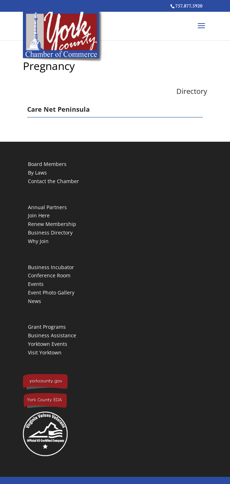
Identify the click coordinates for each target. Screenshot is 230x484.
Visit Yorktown (45, 352)
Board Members (47, 164)
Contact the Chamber (53, 181)
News (34, 301)
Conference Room (49, 275)
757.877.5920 (188, 6)
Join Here (39, 215)
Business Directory (50, 232)
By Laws (37, 172)
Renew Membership (52, 224)
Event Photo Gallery (51, 292)
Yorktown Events (47, 344)
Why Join (38, 241)
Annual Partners (47, 207)
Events (36, 284)
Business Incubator (51, 267)
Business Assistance (52, 335)
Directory (191, 91)
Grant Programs (47, 326)
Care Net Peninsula (58, 109)
